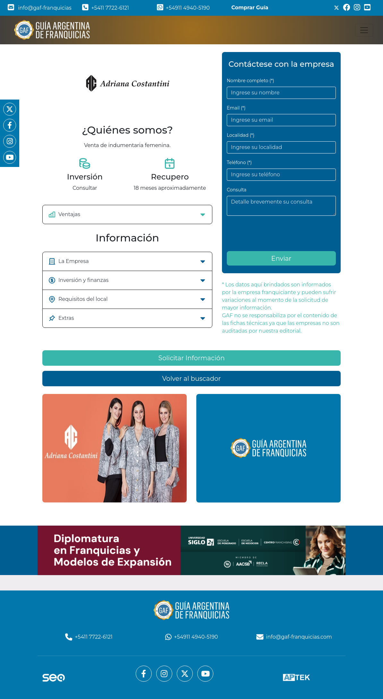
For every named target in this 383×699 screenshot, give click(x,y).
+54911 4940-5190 (183, 8)
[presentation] (275, 233)
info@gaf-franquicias (40, 8)
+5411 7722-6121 (105, 8)
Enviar (281, 258)
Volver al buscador (191, 516)
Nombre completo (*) (250, 80)
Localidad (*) (240, 135)
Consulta (236, 190)
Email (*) (236, 108)
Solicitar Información (191, 496)
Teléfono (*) (239, 162)
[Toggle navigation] (364, 30)
